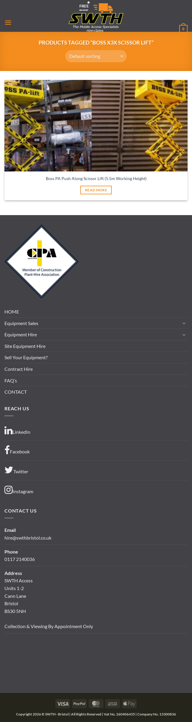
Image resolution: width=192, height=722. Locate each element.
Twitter (16, 470)
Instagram (18, 490)
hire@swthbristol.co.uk (27, 537)
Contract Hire (18, 369)
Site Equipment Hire (24, 346)
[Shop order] (95, 56)
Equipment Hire (20, 334)
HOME (11, 311)
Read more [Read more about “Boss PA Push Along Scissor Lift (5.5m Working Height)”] (96, 190)
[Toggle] (184, 323)
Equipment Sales (21, 323)
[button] (8, 22)
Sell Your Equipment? (26, 357)
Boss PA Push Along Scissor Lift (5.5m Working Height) (96, 178)
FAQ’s (10, 380)
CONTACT (15, 392)
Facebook (17, 450)
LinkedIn (17, 430)
